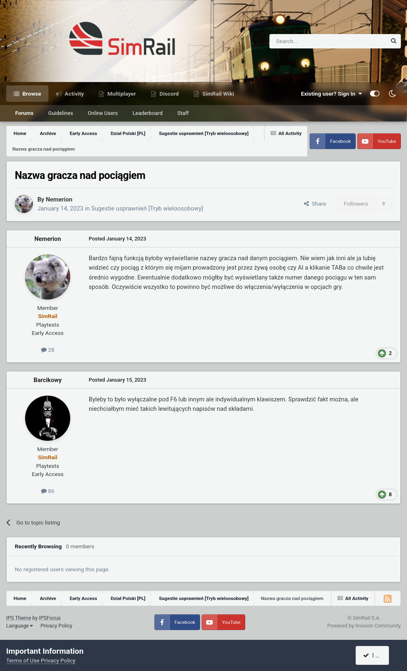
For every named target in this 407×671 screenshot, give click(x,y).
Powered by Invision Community (364, 626)
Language (19, 626)
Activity (73, 93)
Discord (168, 93)
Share (315, 203)
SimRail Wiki (217, 93)
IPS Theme (18, 618)
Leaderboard (148, 113)
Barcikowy (48, 380)
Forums (24, 113)
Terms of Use (22, 660)
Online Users (103, 113)
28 (48, 349)
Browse (31, 93)
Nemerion (59, 199)
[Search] (307, 41)
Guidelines (60, 113)
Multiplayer (121, 93)
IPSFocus (50, 618)
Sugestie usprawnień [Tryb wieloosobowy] (147, 208)
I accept (377, 655)
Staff (183, 113)
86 (48, 491)
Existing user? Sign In (331, 93)
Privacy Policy (56, 626)
